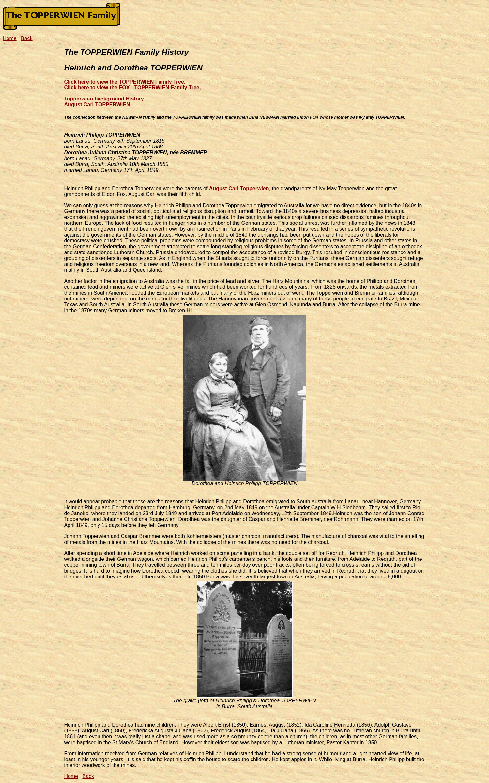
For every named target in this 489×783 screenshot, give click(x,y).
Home (10, 38)
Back (27, 38)
